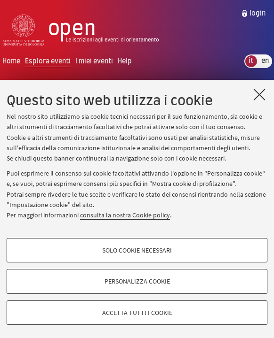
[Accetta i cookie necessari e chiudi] (259, 94)
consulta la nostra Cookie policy (125, 215)
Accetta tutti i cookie (137, 312)
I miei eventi (94, 61)
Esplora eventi (48, 61)
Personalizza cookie (137, 281)
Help (125, 61)
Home (11, 61)
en (265, 61)
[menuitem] (253, 13)
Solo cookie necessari (137, 250)
